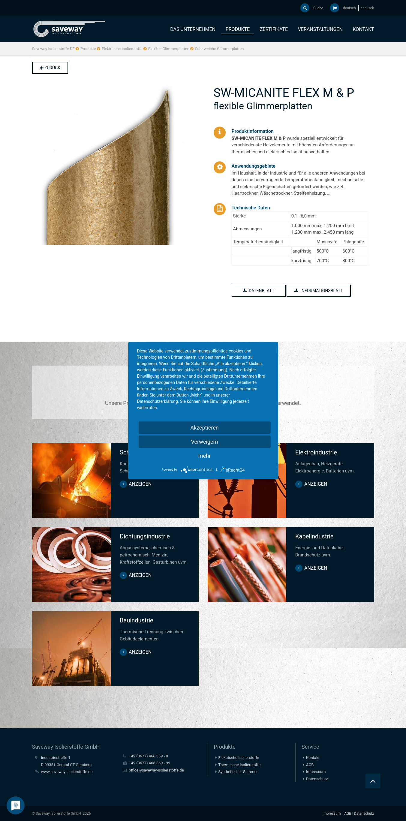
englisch (367, 8)
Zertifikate (274, 29)
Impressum (316, 771)
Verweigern (204, 441)
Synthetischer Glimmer (238, 771)
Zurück (50, 67)
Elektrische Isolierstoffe (122, 48)
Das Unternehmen (192, 29)
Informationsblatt (319, 290)
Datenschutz (317, 779)
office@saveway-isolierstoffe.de (156, 770)
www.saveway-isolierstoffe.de (67, 771)
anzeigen (140, 484)
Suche (311, 7)
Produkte (238, 29)
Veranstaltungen (320, 29)
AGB (310, 765)
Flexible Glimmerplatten (168, 48)
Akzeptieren (204, 427)
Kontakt (363, 29)
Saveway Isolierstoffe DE (53, 48)
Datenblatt (259, 290)
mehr (204, 455)
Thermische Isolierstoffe (239, 765)
